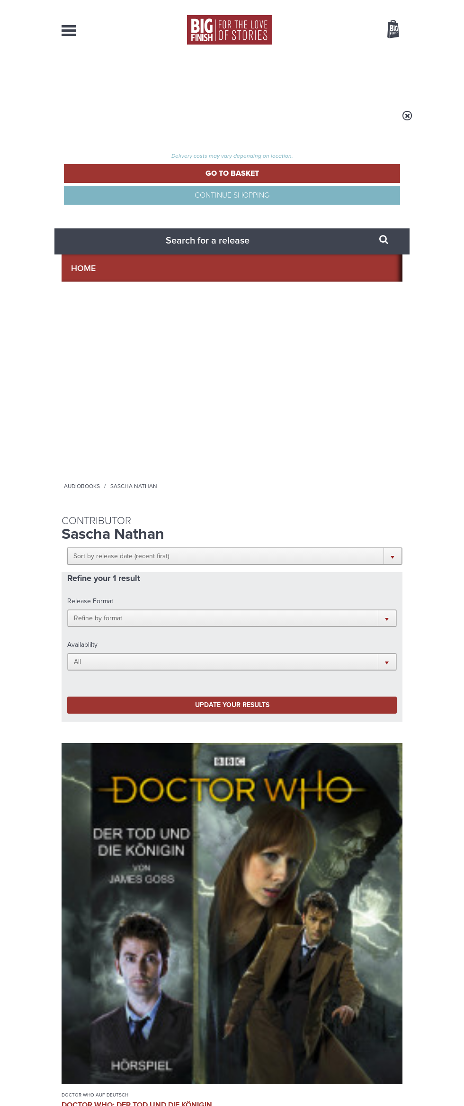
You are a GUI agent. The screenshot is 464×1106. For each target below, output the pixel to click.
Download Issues (380, 1018)
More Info (93, 512)
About (343, 76)
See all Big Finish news (354, 739)
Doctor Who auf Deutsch (83, 416)
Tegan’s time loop (331, 851)
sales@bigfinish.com (181, 1017)
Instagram (253, 640)
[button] (223, 181)
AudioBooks (108, 76)
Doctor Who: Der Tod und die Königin (93, 438)
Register (380, 6)
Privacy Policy (81, 689)
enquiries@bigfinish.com (258, 1000)
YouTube (282, 640)
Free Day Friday (326, 756)
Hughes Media (110, 1092)
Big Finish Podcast (283, 648)
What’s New (222, 76)
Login (350, 6)
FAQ (396, 1009)
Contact (381, 76)
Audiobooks (156, 122)
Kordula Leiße (84, 465)
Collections (166, 76)
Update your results (119, 283)
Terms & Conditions (262, 1081)
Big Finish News (106, 738)
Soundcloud (322, 640)
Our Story (390, 1001)
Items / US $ (343, 30)
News (264, 76)
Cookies (222, 1081)
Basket (387, 30)
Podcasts (302, 76)
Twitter (362, 631)
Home (119, 122)
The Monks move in (157, 851)
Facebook (335, 631)
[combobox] (316, 55)
